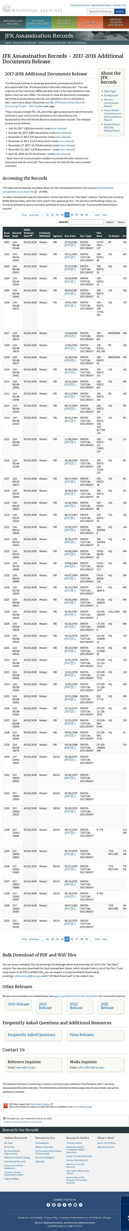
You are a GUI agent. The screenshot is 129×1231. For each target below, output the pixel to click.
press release (58, 128)
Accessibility (36, 1217)
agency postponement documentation (76, 996)
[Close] (125, 1200)
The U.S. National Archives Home (32, 8)
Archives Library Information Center (13, 1173)
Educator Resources (64, 22)
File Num (99, 234)
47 (76, 214)
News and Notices (106, 1142)
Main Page (110, 91)
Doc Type (85, 236)
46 (72, 214)
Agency (57, 236)
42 (52, 214)
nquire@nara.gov (26, 1067)
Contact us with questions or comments (23, 1121)
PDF (68, 245)
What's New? (105, 1138)
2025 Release (18, 1004)
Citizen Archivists (80, 5)
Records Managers (44, 1157)
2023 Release (45, 1006)
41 (47, 214)
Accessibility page (83, 1106)
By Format (9, 1146)
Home (8, 42)
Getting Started (74, 1142)
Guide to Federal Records (79, 1156)
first (24, 214)
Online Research (15, 1138)
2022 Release (76, 1006)
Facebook (48, 1205)
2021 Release (107, 1006)
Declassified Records (77, 1160)
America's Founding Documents (116, 22)
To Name (113, 236)
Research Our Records (13, 22)
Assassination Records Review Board (112, 127)
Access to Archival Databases (13, 1167)
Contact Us (119, 5)
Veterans (40, 1161)
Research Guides (77, 1138)
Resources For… (46, 1138)
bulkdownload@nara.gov (27, 976)
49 (86, 214)
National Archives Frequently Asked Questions (75, 1149)
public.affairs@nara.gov (90, 1067)
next (97, 214)
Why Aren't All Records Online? (77, 1172)
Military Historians (44, 1146)
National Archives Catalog (17, 1157)
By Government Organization (12, 1152)
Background (111, 95)
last (104, 214)
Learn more (99, 1224)
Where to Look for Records (75, 1165)
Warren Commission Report (111, 103)
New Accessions (105, 1146)
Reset (121, 222)
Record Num (16, 234)
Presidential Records (15, 1161)
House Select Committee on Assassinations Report (112, 115)
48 (81, 214)
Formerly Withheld (44, 234)
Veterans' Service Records (38, 22)
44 (62, 214)
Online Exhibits (11, 1178)
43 (57, 214)
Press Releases (82, 1035)
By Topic (8, 1142)
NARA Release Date (29, 233)
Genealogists (42, 1142)
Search (119, 11)
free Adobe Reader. (41, 1104)
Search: (63, 221)
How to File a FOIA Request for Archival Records (76, 1180)
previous (34, 214)
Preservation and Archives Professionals (48, 1152)
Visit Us (90, 22)
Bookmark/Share (101, 5)
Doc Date (70, 236)
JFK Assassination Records (52, 42)
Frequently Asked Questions (31, 1035)
